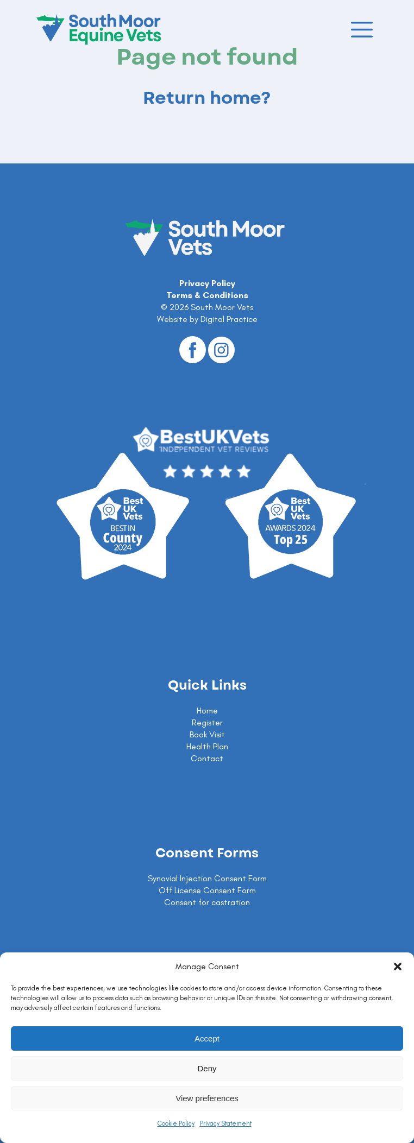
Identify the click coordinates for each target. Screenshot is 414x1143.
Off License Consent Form (207, 890)
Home (207, 710)
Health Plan (207, 746)
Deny (206, 1068)
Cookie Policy (176, 1123)
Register (207, 722)
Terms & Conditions (207, 295)
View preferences (207, 1098)
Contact (207, 758)
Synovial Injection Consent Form (207, 878)
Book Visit (207, 734)
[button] (397, 966)
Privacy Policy (207, 283)
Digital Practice (229, 319)
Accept (207, 1038)
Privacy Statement (226, 1123)
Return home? (207, 98)
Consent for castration (207, 902)
